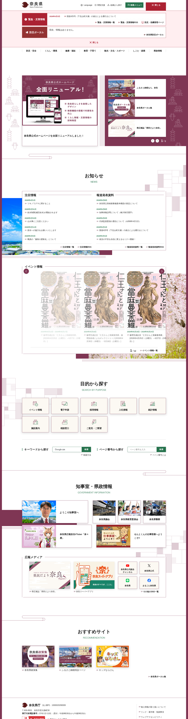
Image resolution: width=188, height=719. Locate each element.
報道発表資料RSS (156, 228)
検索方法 (87, 436)
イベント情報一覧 (150, 332)
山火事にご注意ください (38, 203)
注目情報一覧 (68, 228)
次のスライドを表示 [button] (157, 122)
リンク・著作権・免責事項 (152, 693)
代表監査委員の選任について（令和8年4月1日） (120, 203)
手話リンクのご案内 (58, 701)
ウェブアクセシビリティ (151, 698)
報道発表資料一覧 (135, 228)
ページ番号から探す (111, 430)
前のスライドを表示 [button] (152, 122)
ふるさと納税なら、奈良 (147, 69)
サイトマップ (146, 703)
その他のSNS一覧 (151, 573)
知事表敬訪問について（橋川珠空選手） (116, 194)
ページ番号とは (159, 436)
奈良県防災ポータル (155, 35)
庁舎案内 (60, 706)
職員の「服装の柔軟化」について (41, 221)
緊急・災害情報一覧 (106, 22)
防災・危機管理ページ (154, 22)
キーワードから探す (36, 430)
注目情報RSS (85, 228)
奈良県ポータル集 (144, 89)
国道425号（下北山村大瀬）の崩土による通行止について (91, 16)
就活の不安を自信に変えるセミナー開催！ (117, 221)
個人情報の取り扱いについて (153, 688)
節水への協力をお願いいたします (41, 212)
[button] (86, 5)
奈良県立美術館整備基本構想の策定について (118, 185)
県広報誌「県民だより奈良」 (149, 109)
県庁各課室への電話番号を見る (37, 706)
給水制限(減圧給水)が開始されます (42, 194)
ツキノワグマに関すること (38, 185)
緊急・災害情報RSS (129, 22)
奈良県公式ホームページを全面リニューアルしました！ (54, 117)
